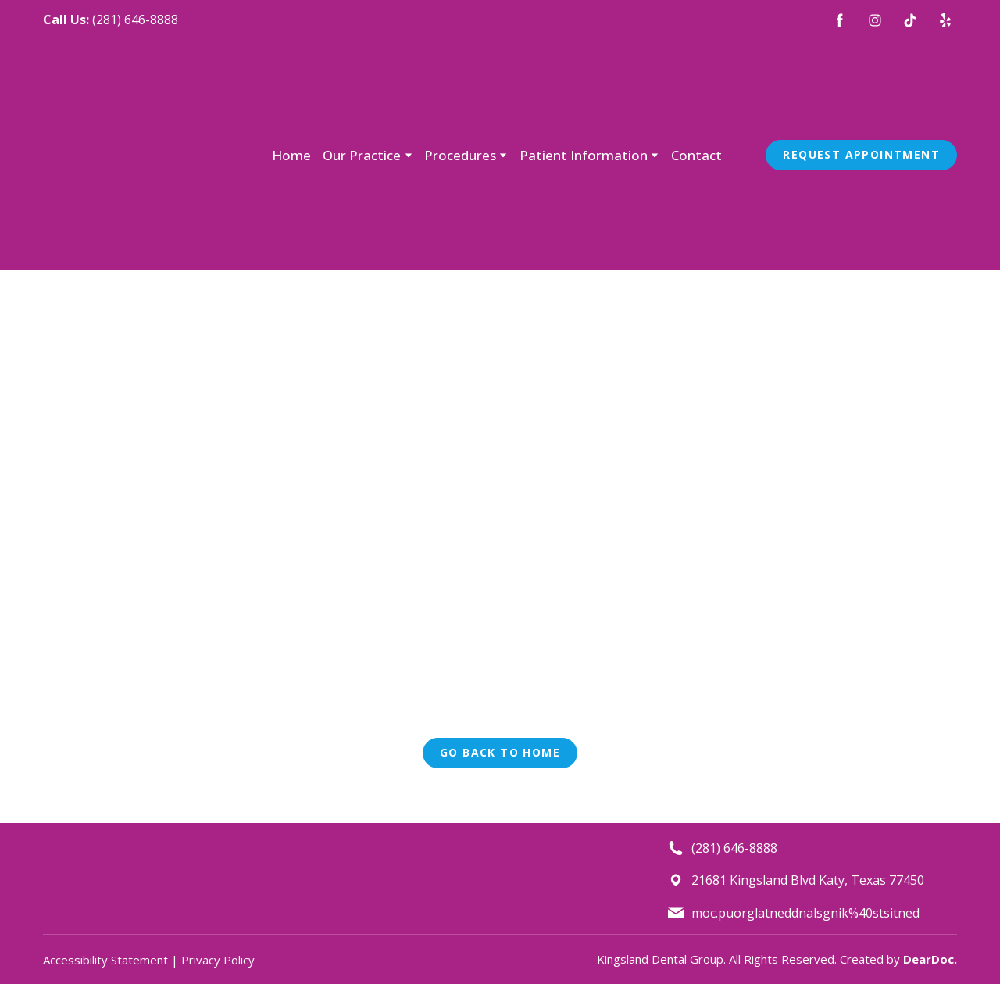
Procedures (460, 155)
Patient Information (584, 155)
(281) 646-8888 (135, 19)
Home (291, 155)
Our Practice (362, 155)
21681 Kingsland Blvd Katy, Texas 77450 (807, 880)
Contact (696, 155)
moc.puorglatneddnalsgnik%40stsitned (805, 912)
